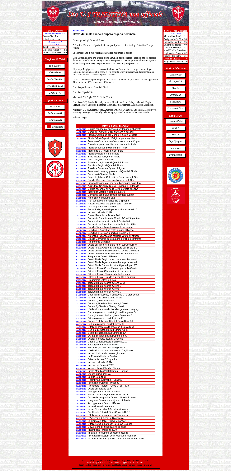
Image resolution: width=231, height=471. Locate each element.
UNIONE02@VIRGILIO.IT (97, 463)
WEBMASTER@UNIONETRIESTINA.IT (127, 463)
